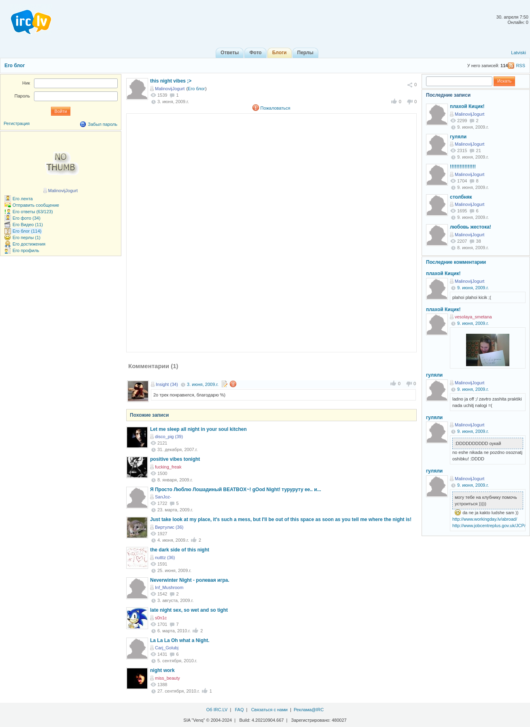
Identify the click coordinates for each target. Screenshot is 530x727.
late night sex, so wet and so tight (189, 610)
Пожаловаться (275, 108)
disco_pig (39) (169, 436)
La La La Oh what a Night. (180, 640)
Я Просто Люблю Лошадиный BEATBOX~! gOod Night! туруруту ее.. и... (235, 489)
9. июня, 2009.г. (473, 287)
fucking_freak (168, 466)
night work (162, 670)
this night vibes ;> (170, 81)
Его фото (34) (26, 218)
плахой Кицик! (467, 106)
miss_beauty (167, 678)
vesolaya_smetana (473, 316)
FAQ (239, 709)
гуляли (458, 137)
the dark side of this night (179, 550)
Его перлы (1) (26, 237)
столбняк (461, 197)
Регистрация (17, 123)
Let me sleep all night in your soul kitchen (198, 429)
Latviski (518, 52)
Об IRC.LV (217, 709)
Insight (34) (167, 384)
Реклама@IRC (309, 709)
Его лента (23, 198)
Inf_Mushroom (169, 587)
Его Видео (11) (28, 224)
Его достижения (29, 244)
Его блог (14, 65)
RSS (520, 65)
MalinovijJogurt (169, 88)
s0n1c (161, 617)
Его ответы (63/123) (33, 211)
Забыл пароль (102, 124)
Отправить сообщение (36, 205)
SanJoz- (163, 496)
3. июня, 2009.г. (202, 384)
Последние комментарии (456, 262)
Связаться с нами (269, 709)
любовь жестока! (470, 227)
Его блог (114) (27, 231)
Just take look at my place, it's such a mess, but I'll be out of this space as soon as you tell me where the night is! (280, 519)
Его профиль (26, 250)
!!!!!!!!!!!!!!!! (463, 167)
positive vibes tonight (175, 459)
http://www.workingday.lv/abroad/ (484, 519)
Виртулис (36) (169, 527)
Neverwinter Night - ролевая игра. (189, 580)
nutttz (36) (165, 557)
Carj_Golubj (166, 647)
